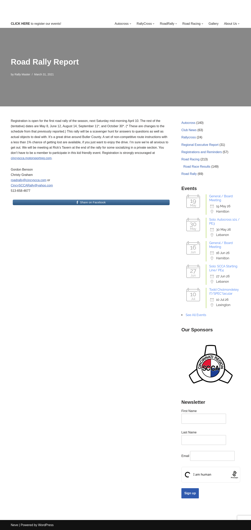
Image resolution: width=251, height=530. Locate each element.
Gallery (214, 23)
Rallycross (188, 137)
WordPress (46, 525)
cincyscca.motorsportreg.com (31, 158)
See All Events (196, 315)
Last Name (188, 432)
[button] (130, 24)
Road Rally (189, 173)
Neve (14, 525)
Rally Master (22, 74)
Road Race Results (196, 166)
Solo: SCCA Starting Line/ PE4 (223, 268)
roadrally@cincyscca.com (28, 180)
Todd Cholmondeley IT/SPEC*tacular (224, 291)
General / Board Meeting (221, 198)
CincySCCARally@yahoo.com (32, 185)
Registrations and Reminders (201, 152)
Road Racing (190, 159)
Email (185, 456)
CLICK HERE (20, 23)
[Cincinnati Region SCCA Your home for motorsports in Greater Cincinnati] (125, 10)
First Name (189, 411)
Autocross (188, 122)
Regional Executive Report (199, 144)
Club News (188, 130)
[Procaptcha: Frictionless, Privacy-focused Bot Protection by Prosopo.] (234, 475)
